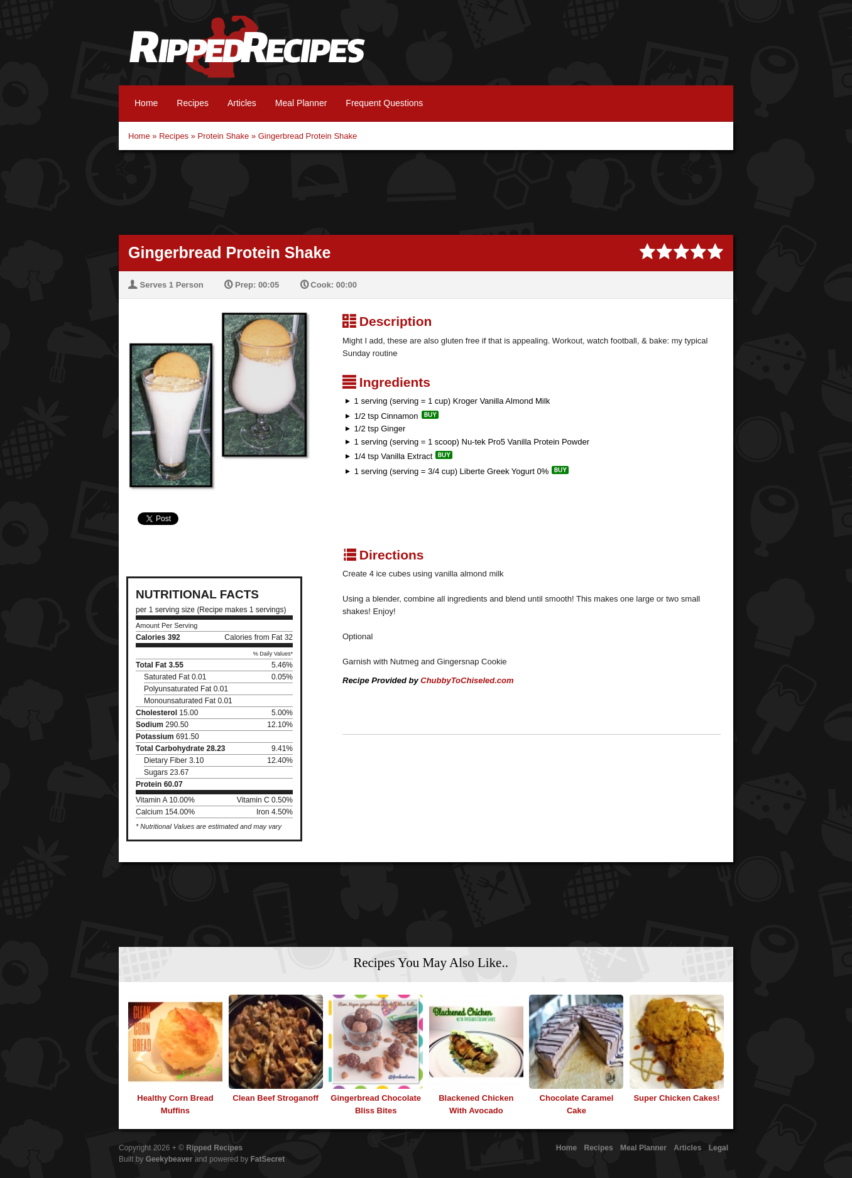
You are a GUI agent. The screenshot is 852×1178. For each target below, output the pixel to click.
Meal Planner (301, 103)
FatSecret (268, 1159)
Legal (718, 1147)
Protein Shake (223, 136)
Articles (241, 103)
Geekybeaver (169, 1159)
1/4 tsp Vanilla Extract (393, 456)
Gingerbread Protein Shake (308, 136)
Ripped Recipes (247, 53)
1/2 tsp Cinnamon (386, 416)
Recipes (193, 103)
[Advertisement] (426, 191)
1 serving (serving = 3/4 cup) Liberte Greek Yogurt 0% (451, 471)
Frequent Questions (384, 103)
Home (146, 103)
